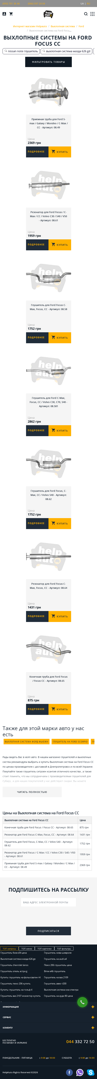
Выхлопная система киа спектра (61, 989)
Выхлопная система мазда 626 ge (18, 958)
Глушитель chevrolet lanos (14, 965)
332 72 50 (80, 1041)
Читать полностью (32, 792)
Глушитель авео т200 (55, 983)
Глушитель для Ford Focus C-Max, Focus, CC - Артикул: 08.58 (48, 307)
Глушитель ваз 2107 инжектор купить (21, 995)
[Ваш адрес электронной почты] (48, 902)
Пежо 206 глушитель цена (58, 965)
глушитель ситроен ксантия (39, 771)
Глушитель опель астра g (14, 971)
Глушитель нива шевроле (57, 952)
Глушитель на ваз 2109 (56, 977)
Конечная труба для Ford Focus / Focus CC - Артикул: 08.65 (48, 678)
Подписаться (48, 931)
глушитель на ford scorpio (70, 741)
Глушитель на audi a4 (55, 958)
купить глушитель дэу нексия (20, 785)
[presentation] (48, 917)
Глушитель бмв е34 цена (14, 952)
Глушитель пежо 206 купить (16, 983)
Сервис (48, 1017)
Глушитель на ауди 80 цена (58, 995)
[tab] (48, 1007)
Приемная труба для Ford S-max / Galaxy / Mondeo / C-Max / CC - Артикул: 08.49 (48, 123)
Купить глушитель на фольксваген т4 (20, 977)
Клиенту (48, 1028)
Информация (48, 1007)
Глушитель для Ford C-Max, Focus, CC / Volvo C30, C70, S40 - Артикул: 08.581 (48, 402)
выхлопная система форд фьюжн (26, 741)
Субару (7, 781)
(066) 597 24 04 (36, 3)
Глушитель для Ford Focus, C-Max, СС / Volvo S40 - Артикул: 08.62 (49, 495)
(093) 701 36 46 (11, 3)
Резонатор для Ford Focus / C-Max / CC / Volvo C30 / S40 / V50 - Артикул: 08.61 (48, 216)
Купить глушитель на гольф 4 (16, 989)
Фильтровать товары (48, 61)
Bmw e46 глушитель (54, 971)
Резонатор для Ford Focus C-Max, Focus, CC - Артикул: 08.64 (48, 585)
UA (82, 3)
